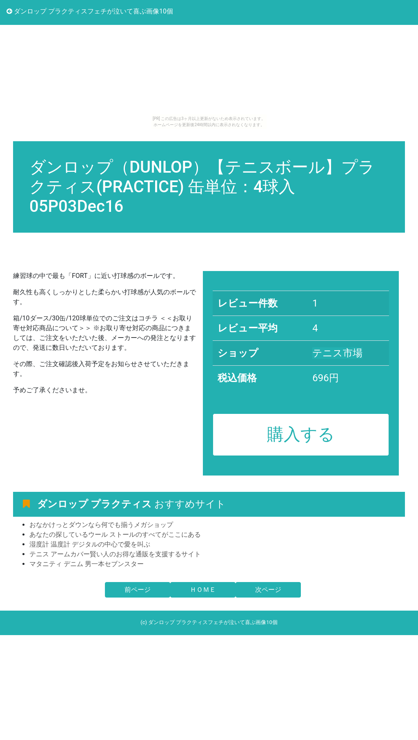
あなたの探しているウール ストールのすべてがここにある (115, 534)
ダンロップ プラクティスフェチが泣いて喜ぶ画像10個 (90, 11)
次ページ (268, 589)
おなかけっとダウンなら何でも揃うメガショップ (101, 525)
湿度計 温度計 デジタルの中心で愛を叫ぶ (89, 544)
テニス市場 (337, 353)
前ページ (138, 589)
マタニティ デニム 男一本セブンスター (86, 564)
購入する (301, 434)
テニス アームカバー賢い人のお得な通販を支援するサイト (115, 554)
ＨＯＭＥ (203, 589)
